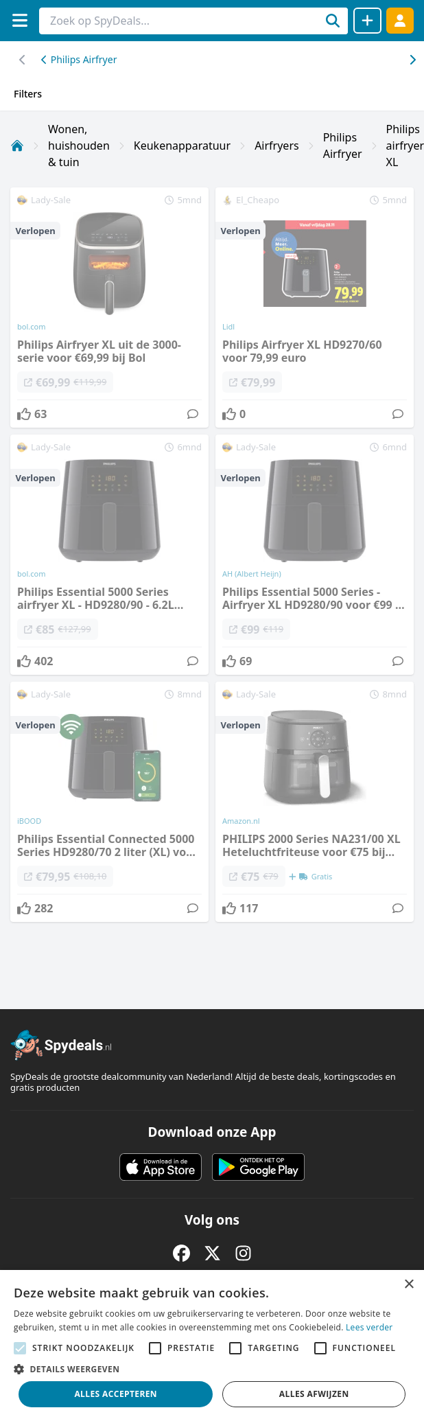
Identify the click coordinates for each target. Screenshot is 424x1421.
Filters (28, 93)
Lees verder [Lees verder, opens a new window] (369, 1327)
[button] (212, 1369)
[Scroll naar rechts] (22, 59)
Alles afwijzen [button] (314, 1394)
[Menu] (19, 20)
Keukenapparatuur (182, 145)
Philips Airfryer (79, 59)
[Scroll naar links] (412, 59)
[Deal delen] (367, 21)
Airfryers (277, 145)
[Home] (17, 145)
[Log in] (400, 20)
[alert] (212, 1345)
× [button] (408, 1285)
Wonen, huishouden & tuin (79, 146)
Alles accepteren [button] (115, 1394)
